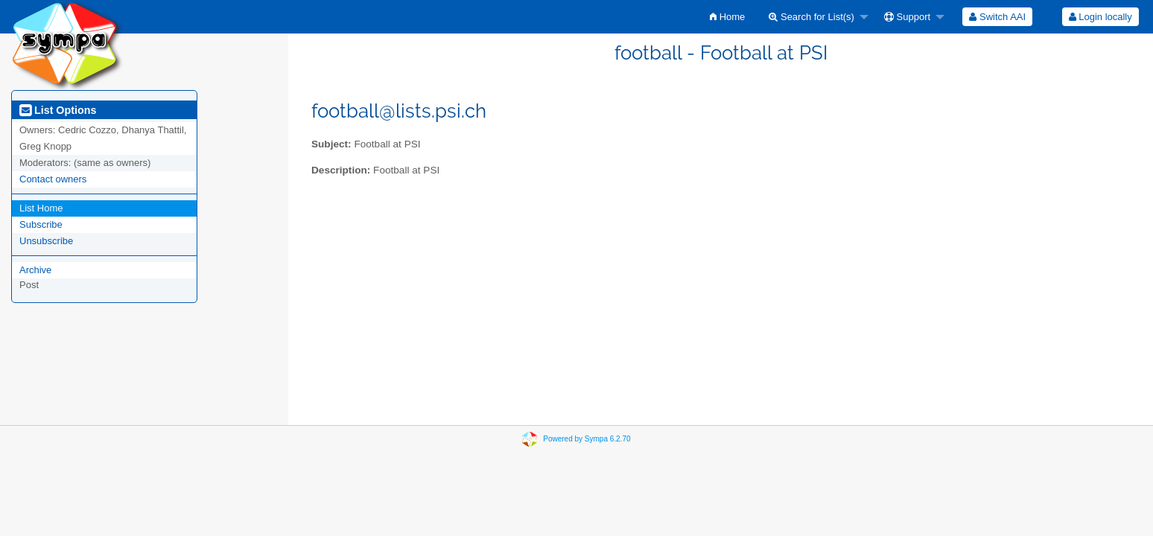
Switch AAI (997, 16)
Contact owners (52, 179)
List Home (41, 208)
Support (907, 16)
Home (727, 16)
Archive (35, 269)
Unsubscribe (46, 240)
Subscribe (41, 224)
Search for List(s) (811, 16)
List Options (57, 110)
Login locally (1100, 16)
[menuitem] (727, 17)
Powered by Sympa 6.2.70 (586, 439)
